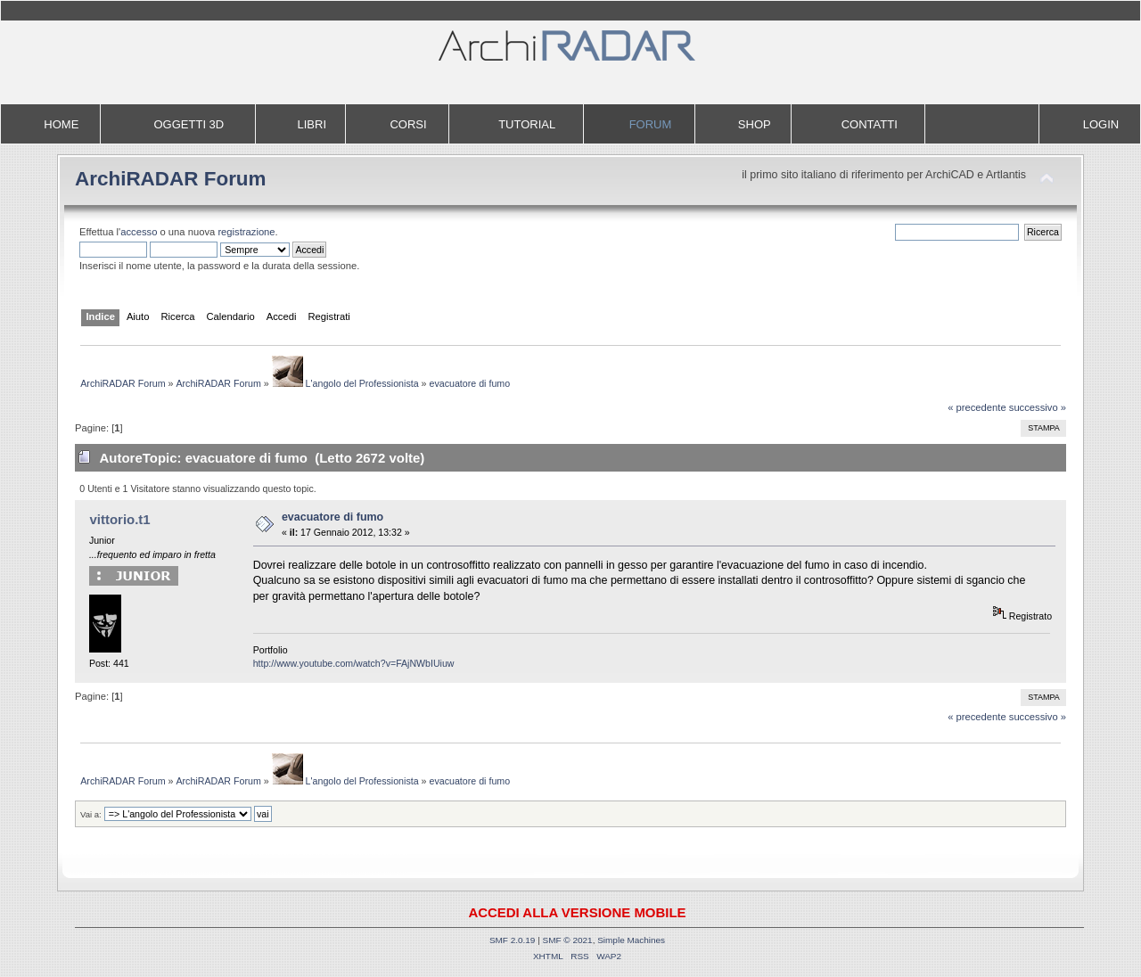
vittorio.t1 (119, 519)
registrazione (246, 231)
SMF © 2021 (568, 940)
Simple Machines (631, 940)
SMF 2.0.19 (512, 940)
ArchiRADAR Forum (171, 179)
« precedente (977, 407)
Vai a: (91, 814)
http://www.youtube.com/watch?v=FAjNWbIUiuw (354, 663)
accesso (138, 231)
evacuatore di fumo (332, 517)
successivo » (1037, 407)
